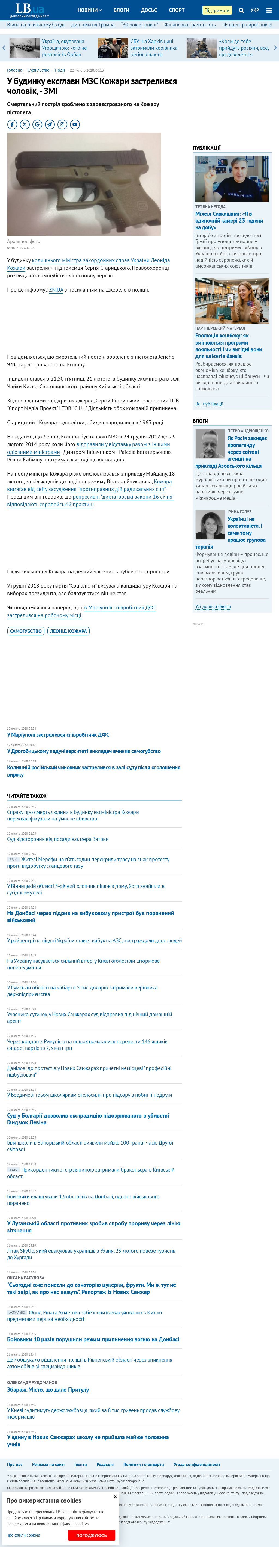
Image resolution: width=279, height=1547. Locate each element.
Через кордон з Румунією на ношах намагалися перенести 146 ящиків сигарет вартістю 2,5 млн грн (87, 1044)
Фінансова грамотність (190, 24)
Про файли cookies (23, 1535)
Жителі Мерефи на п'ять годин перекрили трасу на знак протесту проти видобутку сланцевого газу (88, 862)
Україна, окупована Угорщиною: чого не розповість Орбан (64, 48)
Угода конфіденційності (197, 1464)
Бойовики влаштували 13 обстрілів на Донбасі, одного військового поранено (83, 1200)
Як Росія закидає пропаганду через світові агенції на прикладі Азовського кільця (231, 451)
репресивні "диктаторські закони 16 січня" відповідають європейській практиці (90, 500)
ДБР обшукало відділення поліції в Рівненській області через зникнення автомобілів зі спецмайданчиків (89, 1363)
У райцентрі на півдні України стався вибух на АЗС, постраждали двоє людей (94, 940)
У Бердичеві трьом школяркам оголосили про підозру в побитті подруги (89, 1094)
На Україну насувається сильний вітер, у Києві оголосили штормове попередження (83, 964)
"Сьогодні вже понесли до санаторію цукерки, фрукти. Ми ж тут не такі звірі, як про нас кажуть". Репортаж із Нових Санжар (91, 1288)
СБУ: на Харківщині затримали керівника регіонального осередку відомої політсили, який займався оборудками (155, 57)
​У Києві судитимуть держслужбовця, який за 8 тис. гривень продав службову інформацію (93, 1413)
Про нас (14, 1464)
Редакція (105, 1464)
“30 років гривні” (139, 24)
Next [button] (275, 47)
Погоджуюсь (91, 1535)
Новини (90, 10)
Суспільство (39, 70)
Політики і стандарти (143, 1464)
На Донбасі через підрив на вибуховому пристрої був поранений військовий (90, 916)
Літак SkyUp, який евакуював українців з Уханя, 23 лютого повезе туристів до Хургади (91, 1254)
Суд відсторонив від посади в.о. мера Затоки (58, 839)
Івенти (80, 1464)
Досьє (149, 10)
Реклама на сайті (48, 1464)
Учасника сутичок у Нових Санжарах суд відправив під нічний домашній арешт (89, 1017)
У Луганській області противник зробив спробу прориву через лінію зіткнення (93, 1226)
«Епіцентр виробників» (248, 24)
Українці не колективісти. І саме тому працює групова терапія (230, 532)
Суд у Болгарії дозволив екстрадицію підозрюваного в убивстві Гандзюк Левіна (88, 1119)
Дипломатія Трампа (92, 24)
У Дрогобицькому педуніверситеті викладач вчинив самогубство (84, 751)
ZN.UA (56, 289)
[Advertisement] (94, 324)
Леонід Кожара (68, 631)
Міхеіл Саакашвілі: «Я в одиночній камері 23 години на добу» (229, 220)
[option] (51, 47)
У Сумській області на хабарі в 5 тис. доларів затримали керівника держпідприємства (82, 991)
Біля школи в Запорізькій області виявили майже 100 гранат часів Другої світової (90, 1146)
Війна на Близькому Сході (36, 24)
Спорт (177, 10)
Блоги (121, 10)
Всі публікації (209, 404)
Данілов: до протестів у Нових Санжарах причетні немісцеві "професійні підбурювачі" (89, 1071)
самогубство (26, 631)
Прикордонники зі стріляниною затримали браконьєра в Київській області (91, 1173)
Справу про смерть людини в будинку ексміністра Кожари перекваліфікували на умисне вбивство (73, 815)
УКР (255, 10)
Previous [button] (3, 47)
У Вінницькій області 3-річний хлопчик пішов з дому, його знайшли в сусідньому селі (86, 889)
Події (60, 70)
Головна (14, 70)
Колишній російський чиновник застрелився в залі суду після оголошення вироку (94, 771)
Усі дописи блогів (213, 606)
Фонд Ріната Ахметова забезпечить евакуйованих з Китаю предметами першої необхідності (84, 1316)
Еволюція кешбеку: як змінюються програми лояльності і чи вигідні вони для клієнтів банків (228, 346)
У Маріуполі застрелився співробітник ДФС (58, 734)
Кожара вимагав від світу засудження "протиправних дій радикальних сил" (89, 485)
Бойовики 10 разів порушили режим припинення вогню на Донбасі (93, 1339)
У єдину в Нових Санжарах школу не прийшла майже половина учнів (88, 1440)
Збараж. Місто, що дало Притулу (48, 1389)
